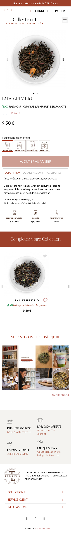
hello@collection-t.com (48, 455)
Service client (17, 499)
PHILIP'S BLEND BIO (27, 300)
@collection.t (60, 394)
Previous (2, 286)
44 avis (15, 113)
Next (69, 286)
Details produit (33, 172)
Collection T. (25, 20)
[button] (33, 93)
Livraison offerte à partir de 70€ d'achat (35, 3)
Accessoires (53, 172)
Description (12, 172)
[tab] (35, 492)
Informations (17, 507)
